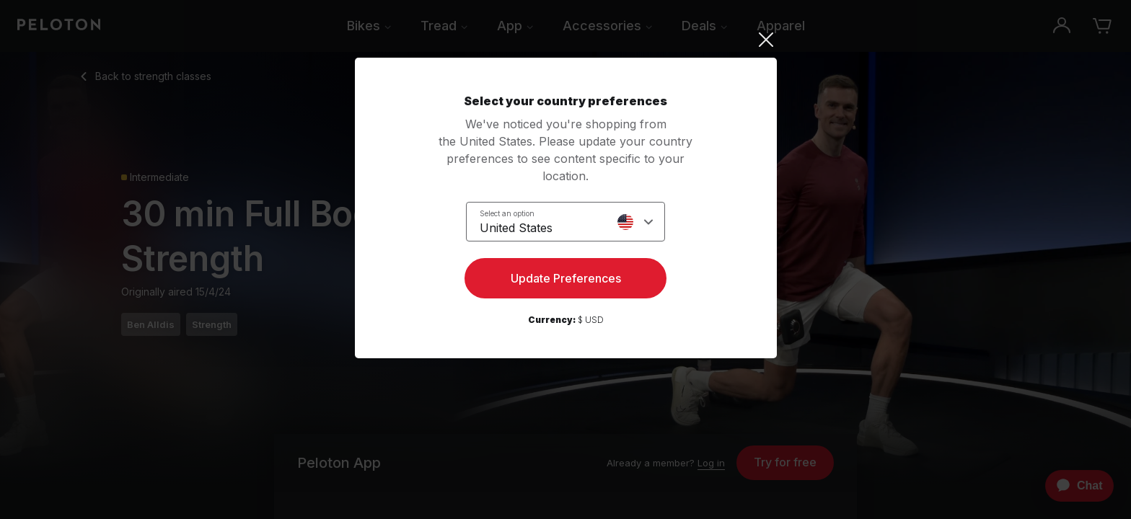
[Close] (566, 40)
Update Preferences (566, 278)
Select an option (507, 213)
